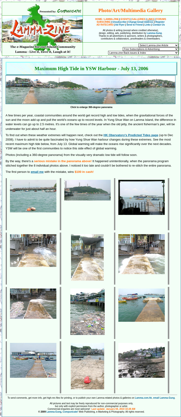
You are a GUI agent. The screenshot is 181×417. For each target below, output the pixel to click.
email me (37, 172)
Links (148, 24)
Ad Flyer (119, 24)
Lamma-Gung (154, 33)
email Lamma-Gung (164, 398)
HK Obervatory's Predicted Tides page (130, 135)
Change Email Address (141, 22)
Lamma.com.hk (143, 398)
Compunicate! (70, 411)
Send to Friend (134, 24)
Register (160, 22)
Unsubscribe (119, 22)
